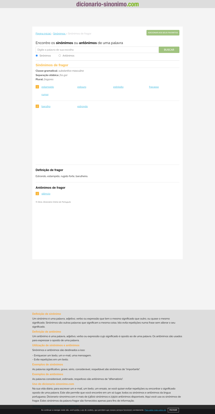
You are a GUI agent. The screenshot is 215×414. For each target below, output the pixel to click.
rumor (45, 94)
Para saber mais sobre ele (155, 410)
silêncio (45, 193)
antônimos (88, 43)
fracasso (154, 86)
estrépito (118, 86)
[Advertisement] (107, 17)
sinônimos (64, 43)
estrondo (82, 106)
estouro (81, 86)
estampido (47, 86)
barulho (45, 106)
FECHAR (173, 410)
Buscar (169, 49)
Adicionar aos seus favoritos (163, 33)
